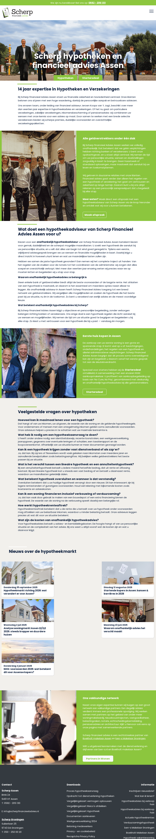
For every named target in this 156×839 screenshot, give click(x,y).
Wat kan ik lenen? (144, 758)
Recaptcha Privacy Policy (81, 798)
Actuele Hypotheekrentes (139, 779)
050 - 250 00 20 (12, 794)
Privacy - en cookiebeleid (81, 793)
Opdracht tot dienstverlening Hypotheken (90, 758)
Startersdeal (90, 78)
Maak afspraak (95, 215)
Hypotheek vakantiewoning (139, 800)
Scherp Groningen (13, 781)
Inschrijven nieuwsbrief (141, 753)
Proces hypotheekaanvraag (82, 753)
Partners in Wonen (98, 721)
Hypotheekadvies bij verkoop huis (138, 765)
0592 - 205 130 (97, 2)
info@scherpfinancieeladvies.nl (21, 773)
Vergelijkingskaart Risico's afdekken (86, 768)
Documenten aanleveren (81, 778)
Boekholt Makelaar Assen (140, 795)
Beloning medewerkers (79, 788)
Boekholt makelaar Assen (97, 700)
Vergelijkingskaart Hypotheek (83, 773)
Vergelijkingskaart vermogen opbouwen (89, 763)
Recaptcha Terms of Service (83, 803)
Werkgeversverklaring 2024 (82, 783)
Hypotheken (65, 78)
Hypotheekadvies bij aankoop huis (137, 773)
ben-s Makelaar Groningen (130, 700)
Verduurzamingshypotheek (139, 784)
